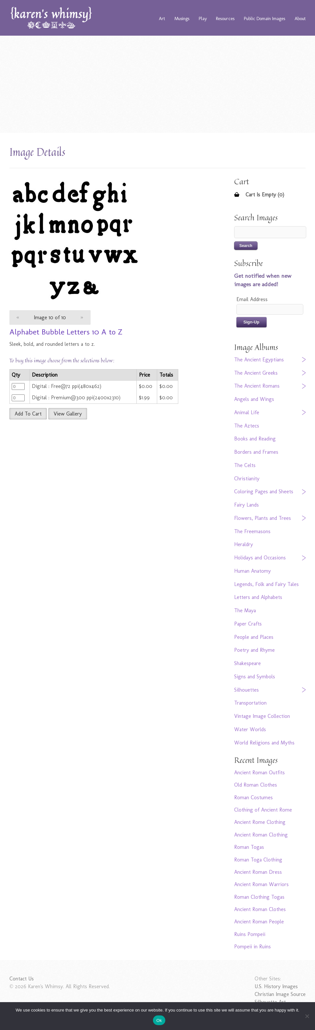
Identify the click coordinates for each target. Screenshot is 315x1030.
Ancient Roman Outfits (259, 772)
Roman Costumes (253, 797)
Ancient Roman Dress (258, 872)
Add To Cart (28, 414)
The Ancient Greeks (256, 373)
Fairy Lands (246, 505)
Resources (225, 18)
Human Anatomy (252, 571)
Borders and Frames (256, 452)
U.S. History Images (276, 986)
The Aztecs (246, 426)
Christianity (246, 478)
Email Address (252, 299)
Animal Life (246, 412)
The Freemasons (252, 531)
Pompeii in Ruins (252, 946)
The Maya (245, 610)
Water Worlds (250, 729)
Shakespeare (247, 663)
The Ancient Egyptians (259, 360)
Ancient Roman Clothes (260, 909)
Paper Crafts (248, 624)
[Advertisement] (157, 84)
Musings (181, 18)
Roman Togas (249, 847)
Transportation (250, 703)
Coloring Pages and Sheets (263, 491)
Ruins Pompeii (249, 934)
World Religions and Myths (264, 743)
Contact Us (21, 979)
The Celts (245, 465)
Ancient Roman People (259, 922)
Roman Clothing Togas (259, 897)
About (300, 18)
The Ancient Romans (257, 386)
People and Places (253, 637)
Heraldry (243, 544)
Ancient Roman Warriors (261, 884)
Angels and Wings (254, 399)
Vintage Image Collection (262, 716)
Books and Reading (255, 439)
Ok (159, 1020)
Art (162, 18)
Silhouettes (246, 690)
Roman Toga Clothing (258, 860)
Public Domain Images (264, 18)
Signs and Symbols (254, 676)
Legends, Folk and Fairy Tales (266, 584)
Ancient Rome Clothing (259, 822)
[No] (307, 1016)
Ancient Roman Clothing (261, 835)
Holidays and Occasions (260, 558)
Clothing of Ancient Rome (263, 810)
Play (203, 18)
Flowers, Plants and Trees (262, 518)
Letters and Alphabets (258, 597)
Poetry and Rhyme (254, 650)
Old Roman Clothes (255, 785)
